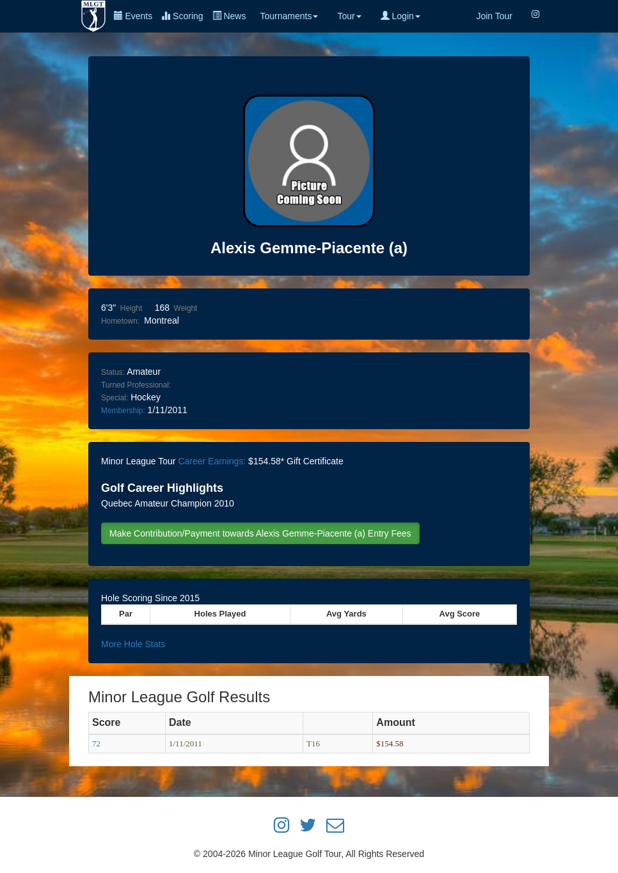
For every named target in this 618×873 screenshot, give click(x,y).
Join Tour (494, 16)
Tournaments (289, 16)
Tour (349, 16)
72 (96, 743)
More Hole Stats (133, 644)
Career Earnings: (212, 461)
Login (400, 16)
